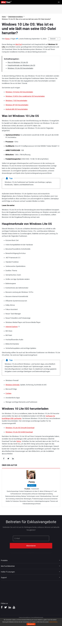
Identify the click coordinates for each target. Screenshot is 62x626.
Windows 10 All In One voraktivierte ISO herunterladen (25, 96)
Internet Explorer (12, 327)
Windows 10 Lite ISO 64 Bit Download (19, 432)
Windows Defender (12, 385)
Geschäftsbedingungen (37, 617)
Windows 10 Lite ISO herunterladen (20, 68)
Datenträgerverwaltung (15, 17)
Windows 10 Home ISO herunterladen (19, 92)
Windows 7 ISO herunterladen (16, 101)
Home (4, 17)
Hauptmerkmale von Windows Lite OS (21, 65)
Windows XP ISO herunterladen (17, 105)
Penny (7, 39)
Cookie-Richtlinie (53, 622)
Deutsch (52, 39)
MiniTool (19, 44)
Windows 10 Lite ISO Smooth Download (20, 428)
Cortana (8, 393)
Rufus (19, 441)
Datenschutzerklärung (24, 617)
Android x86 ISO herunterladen (17, 109)
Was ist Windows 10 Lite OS (18, 62)
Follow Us (32, 485)
